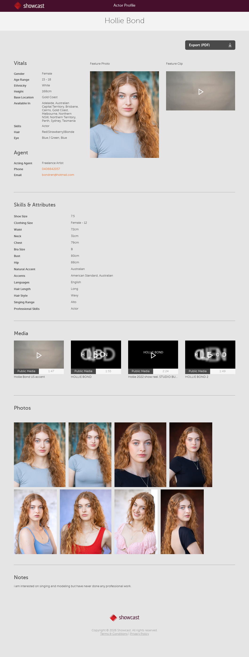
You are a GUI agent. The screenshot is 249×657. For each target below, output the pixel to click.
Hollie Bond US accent (29, 377)
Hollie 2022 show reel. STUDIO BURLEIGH (153, 377)
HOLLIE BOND (81, 377)
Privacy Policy (139, 634)
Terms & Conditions (114, 634)
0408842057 (51, 169)
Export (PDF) (199, 45)
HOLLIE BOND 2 (196, 377)
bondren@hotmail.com (58, 175)
